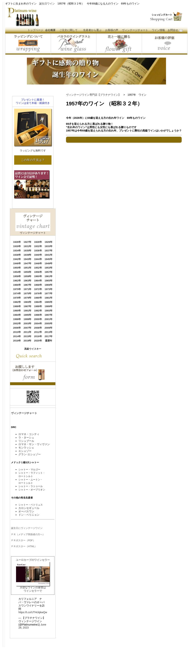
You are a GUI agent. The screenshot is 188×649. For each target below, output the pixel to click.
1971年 (28, 289)
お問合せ (173, 30)
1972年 (38, 289)
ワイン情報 (158, 30)
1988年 (38, 306)
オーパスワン (26, 511)
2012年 (38, 332)
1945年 (48, 259)
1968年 (38, 284)
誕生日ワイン (47, 3)
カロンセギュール (28, 508)
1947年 (28, 263)
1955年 (28, 272)
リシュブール (26, 440)
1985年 (48, 302)
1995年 (28, 314)
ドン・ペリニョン (28, 514)
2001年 (48, 319)
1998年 (17, 319)
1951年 (28, 267)
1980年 (38, 297)
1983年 (28, 302)
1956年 (38, 272)
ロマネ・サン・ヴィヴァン (34, 444)
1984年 (38, 302)
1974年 (17, 293)
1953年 (48, 267)
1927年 (28, 242)
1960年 (38, 276)
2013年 (48, 332)
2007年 (28, 327)
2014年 (17, 336)
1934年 (17, 250)
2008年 (38, 327)
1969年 (48, 284)
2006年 (17, 327)
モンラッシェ (26, 447)
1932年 (38, 246)
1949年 (48, 263)
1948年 (38, 263)
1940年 (38, 254)
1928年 (38, 242)
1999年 (28, 319)
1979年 (28, 297)
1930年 (17, 246)
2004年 (38, 323)
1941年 (48, 254)
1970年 (17, 289)
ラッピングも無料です (33, 150)
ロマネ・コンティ (28, 434)
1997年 (48, 314)
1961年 (48, 276)
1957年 (48, 272)
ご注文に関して (68, 30)
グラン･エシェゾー (29, 454)
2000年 (38, 319)
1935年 (28, 250)
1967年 (28, 284)
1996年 (38, 314)
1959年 (28, 276)
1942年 (17, 259)
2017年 (48, 336)
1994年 (17, 314)
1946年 (17, 263)
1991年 (28, 310)
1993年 (48, 310)
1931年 (28, 246)
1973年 (48, 289)
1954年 (17, 272)
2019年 (28, 340)
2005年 (48, 323)
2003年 (28, 323)
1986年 (17, 306)
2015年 (28, 336)
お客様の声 (111, 30)
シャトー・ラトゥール (30, 486)
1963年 (28, 280)
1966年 (17, 284)
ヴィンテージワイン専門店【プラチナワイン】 (93, 94)
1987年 (28, 306)
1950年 (17, 267)
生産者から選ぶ (92, 30)
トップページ (35, 30)
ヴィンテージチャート (135, 30)
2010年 (17, 332)
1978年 (17, 297)
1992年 (38, 310)
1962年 (17, 280)
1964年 (38, 280)
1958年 (17, 276)
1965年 (48, 280)
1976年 (38, 293)
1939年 (28, 254)
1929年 (48, 242)
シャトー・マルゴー (29, 469)
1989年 (48, 306)
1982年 (17, 302)
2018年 (17, 340)
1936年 (38, 250)
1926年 (17, 242)
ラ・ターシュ (26, 437)
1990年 (17, 310)
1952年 (38, 267)
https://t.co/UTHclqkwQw (32, 612)
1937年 (48, 250)
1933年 (48, 246)
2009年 (48, 327)
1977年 (48, 293)
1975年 (28, 293)
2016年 (38, 336)
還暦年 (48, 340)
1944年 (38, 259)
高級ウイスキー (32, 348)
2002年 (17, 323)
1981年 (48, 297)
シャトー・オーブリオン (31, 489)
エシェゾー (25, 450)
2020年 (38, 340)
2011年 (28, 332)
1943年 (28, 259)
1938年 (17, 254)
